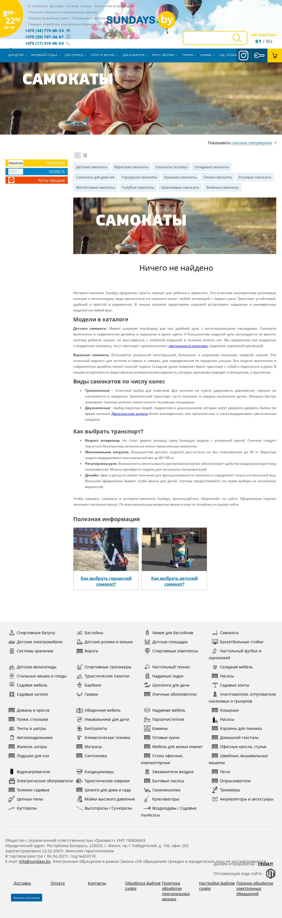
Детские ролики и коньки (104, 641)
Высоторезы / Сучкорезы (104, 808)
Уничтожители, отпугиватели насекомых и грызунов (242, 697)
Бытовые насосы (164, 780)
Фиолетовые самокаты (95, 187)
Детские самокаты (91, 166)
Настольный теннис (167, 666)
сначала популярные (252, 143)
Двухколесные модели (130, 413)
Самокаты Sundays (171, 166)
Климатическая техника (103, 737)
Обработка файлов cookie (48, 18)
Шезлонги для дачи (166, 685)
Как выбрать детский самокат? (174, 581)
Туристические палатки (102, 676)
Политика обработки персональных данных (63, 12)
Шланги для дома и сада (103, 789)
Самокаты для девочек (95, 177)
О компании (38, 6)
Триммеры (226, 789)
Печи (221, 771)
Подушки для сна (28, 755)
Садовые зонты (230, 685)
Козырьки (225, 710)
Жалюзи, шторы (27, 746)
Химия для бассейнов (168, 632)
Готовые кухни (162, 737)
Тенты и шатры (27, 728)
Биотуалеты (91, 728)
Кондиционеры (95, 771)
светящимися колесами (188, 345)
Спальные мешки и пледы (37, 676)
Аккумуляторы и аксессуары (242, 799)
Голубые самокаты (138, 187)
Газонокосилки (162, 789)
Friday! (265, 863)
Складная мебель (232, 666)
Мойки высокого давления (105, 799)
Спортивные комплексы (171, 650)
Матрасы (89, 746)
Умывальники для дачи (102, 719)
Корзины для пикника (237, 728)
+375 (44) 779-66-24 (44, 31)
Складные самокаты (211, 166)
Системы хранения (30, 650)
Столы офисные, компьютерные (162, 758)
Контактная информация (114, 6)
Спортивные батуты (31, 632)
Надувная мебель (164, 710)
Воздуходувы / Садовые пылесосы (169, 811)
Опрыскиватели (231, 780)
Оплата (72, 6)
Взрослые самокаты (131, 166)
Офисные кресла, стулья (239, 746)
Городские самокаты (139, 177)
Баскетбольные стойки (237, 641)
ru (269, 41)
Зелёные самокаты (222, 187)
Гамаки (87, 694)
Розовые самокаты (255, 177)
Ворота (87, 650)
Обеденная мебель (98, 710)
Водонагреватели (29, 771)
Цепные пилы (25, 799)
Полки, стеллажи (28, 719)
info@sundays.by (34, 861)
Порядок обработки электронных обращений (64, 24)
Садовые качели (28, 694)
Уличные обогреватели (170, 694)
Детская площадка (166, 641)
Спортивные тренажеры (103, 666)
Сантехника (91, 755)
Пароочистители (164, 719)
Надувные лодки (163, 676)
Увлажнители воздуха (169, 771)
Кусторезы (22, 808)
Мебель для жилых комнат (173, 746)
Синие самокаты (218, 177)
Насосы (223, 676)
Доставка (57, 6)
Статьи (86, 6)
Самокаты (225, 632)
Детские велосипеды (32, 666)
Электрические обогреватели (40, 780)
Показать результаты (26, 897)
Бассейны (89, 632)
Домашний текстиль (235, 737)
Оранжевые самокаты (180, 187)
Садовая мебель (27, 685)
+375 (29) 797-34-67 (44, 37)
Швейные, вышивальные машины (238, 758)
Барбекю (88, 685)
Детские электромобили (35, 641)
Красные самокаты (180, 177)
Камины (156, 728)
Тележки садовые (29, 789)
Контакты (97, 883)
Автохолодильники (30, 737)
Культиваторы (161, 799)
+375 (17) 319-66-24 (44, 43)
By (258, 41)
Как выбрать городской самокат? (106, 581)
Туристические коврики (103, 780)
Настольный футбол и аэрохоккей (235, 653)
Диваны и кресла (29, 710)
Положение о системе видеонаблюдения (103, 18)
